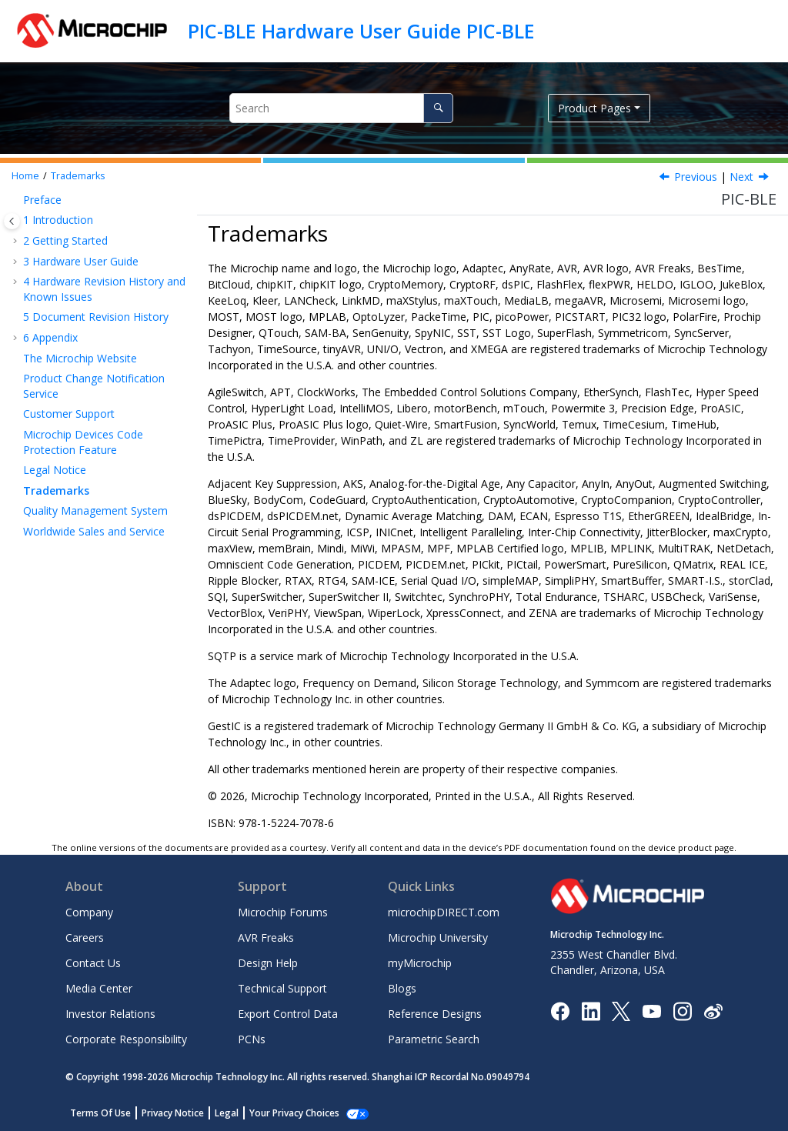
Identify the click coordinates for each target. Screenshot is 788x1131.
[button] (17, 200)
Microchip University (438, 937)
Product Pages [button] (594, 108)
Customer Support (69, 413)
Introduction (58, 219)
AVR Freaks (266, 937)
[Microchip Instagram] (682, 1009)
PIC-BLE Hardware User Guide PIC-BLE (361, 30)
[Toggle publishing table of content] (12, 221)
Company (89, 912)
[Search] (438, 108)
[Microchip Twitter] (621, 1009)
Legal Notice (54, 469)
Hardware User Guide (81, 261)
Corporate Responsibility (126, 1039)
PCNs (251, 1039)
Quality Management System (95, 510)
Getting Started (65, 240)
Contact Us (93, 963)
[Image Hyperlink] (651, 1010)
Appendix (50, 337)
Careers (84, 937)
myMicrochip (420, 963)
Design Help (268, 963)
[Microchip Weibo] (713, 1010)
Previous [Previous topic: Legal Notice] (695, 176)
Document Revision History (96, 316)
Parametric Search (433, 1039)
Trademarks (78, 175)
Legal (227, 1112)
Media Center (98, 988)
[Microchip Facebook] (559, 1009)
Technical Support (282, 988)
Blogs (402, 988)
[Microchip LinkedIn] (590, 1009)
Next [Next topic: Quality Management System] (741, 176)
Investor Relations (110, 1013)
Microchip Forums (283, 912)
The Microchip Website (80, 358)
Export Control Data (288, 1013)
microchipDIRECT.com (443, 912)
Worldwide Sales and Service (94, 531)
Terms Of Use (100, 1112)
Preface (42, 199)
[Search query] (341, 108)
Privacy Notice (173, 1112)
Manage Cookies (285, 1112)
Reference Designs (435, 1013)
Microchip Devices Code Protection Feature (83, 442)
